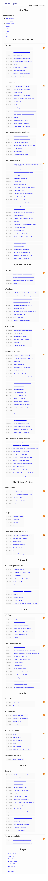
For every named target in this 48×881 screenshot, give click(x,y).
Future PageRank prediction (19, 70)
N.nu (25, 876)
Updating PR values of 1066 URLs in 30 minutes (23, 277)
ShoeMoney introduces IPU (19, 148)
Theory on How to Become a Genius (21, 588)
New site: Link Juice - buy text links (21, 123)
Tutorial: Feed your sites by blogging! (22, 73)
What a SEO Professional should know (22, 52)
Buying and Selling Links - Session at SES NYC (24, 114)
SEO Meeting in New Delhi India (21, 790)
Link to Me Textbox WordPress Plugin (22, 89)
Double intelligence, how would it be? (22, 578)
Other (7, 33)
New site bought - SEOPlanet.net (21, 407)
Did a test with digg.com (19, 151)
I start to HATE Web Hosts (19, 380)
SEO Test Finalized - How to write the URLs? (23, 218)
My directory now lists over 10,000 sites (22, 383)
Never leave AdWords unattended (21, 136)
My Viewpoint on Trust (18, 516)
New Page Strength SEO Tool (20, 184)
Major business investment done (20, 634)
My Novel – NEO (12, 863)
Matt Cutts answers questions (20, 199)
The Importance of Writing (19, 544)
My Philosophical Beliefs (19, 569)
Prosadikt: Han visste (17, 724)
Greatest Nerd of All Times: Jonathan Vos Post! (24, 778)
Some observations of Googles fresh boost (23, 202)
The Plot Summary (17, 541)
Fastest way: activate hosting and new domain (23, 476)
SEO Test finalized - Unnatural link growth (23, 236)
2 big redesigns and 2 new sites (20, 336)
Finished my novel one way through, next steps (23, 535)
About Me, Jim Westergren (13, 853)
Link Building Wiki (18, 108)
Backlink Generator (18, 92)
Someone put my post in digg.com (21, 154)
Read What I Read (12, 866)
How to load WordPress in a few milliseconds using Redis (25, 448)
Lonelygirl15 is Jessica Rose (20, 781)
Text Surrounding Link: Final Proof (21, 86)
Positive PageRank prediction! (20, 392)
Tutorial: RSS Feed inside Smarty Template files (23, 472)
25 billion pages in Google (19, 821)
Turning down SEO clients (19, 190)
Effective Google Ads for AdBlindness (22, 139)
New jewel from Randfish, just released (22, 252)
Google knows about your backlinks (21, 249)
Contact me (42, 5)
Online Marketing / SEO (11, 18)
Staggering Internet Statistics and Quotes (22, 811)
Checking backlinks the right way (21, 120)
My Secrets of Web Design (19, 345)
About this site (11, 856)
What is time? (16, 519)
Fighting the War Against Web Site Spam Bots (23, 280)
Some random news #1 (18, 181)
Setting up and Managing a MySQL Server (22, 274)
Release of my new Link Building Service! (23, 95)
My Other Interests (18, 665)
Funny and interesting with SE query (21, 824)
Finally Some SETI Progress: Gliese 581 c (22, 840)
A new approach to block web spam (21, 451)
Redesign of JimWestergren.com (20, 454)
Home (30, 5)
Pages (7, 36)
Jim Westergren (10, 4)
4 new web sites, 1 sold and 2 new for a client (23, 376)
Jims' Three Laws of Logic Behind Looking (23, 591)
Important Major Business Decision (21, 625)
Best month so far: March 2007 (20, 656)
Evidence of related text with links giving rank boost (25, 111)
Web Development (9, 21)
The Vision (16, 503)
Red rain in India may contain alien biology (22, 843)
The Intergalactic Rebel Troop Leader (22, 500)
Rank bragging (17, 175)
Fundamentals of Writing (18, 553)
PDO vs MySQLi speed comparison (21, 445)
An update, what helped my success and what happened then (26, 653)
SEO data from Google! (19, 246)
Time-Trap (16, 507)
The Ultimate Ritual (18, 491)
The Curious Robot (18, 497)
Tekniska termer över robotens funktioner (22, 749)
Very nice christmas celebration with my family (24, 687)
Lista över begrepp (17, 746)
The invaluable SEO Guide (19, 196)
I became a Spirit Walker (19, 681)
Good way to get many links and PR (21, 258)
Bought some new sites (18, 370)
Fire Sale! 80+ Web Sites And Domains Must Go (24, 358)
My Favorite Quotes (12, 861)
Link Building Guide (18, 55)
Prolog (14, 734)
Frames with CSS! (17, 283)
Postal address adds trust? (19, 215)
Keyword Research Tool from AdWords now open (24, 145)
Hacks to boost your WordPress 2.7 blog (22, 296)
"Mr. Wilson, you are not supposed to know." (23, 494)
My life (7, 28)
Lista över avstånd (17, 737)
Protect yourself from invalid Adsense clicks (22, 463)
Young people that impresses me (20, 796)
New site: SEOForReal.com (19, 240)
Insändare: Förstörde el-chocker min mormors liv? (23, 702)
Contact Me (10, 858)
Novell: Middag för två (18, 715)
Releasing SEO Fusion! (19, 230)
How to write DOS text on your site (21, 339)
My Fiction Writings (10, 23)
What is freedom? (17, 575)
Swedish (7, 31)
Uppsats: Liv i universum (18, 759)
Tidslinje (15, 743)
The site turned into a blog (19, 830)
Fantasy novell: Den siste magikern (20, 718)
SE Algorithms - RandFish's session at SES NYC (24, 212)
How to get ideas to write (18, 550)
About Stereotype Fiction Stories (20, 538)
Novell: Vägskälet (17, 721)
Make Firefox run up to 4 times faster (22, 774)
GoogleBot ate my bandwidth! (20, 420)
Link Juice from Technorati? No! (21, 178)
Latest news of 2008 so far (19, 622)
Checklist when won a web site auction (21, 460)
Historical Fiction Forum (19, 364)
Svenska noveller (11, 868)
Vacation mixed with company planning (22, 628)
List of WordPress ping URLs (20, 314)
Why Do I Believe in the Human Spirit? (22, 572)
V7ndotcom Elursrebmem (19, 227)
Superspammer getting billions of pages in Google (24, 187)
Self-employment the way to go (20, 668)
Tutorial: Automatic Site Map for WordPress (23, 305)
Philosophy (8, 26)
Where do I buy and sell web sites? (21, 142)
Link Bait (16, 64)
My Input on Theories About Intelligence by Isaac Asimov (26, 603)
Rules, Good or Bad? (18, 600)
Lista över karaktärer (17, 740)
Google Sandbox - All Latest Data (21, 67)
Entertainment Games (18, 525)
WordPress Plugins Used (19, 308)
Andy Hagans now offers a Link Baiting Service (24, 98)
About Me (36, 5)
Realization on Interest (18, 597)
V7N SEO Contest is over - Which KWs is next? (24, 631)
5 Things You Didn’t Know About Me (22, 659)
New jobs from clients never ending (21, 671)
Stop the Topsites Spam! (18, 466)
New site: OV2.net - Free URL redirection (23, 404)
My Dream (15, 522)
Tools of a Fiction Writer (18, 547)
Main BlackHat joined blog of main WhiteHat (23, 206)
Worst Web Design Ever (19, 333)
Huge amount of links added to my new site (23, 255)
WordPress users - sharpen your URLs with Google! (25, 224)
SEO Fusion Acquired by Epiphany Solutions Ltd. (24, 169)
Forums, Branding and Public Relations (22, 58)
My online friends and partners (20, 684)
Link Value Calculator (18, 104)
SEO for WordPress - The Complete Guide (23, 49)
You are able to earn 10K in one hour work (23, 818)
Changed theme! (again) (19, 317)
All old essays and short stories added (22, 815)
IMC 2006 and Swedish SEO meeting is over (23, 172)
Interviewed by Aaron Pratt (19, 209)
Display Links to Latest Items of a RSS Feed (22, 457)
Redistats (35, 876)
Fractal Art (16, 793)
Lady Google (16, 221)
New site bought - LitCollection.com (21, 423)
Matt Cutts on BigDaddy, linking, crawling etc (23, 193)
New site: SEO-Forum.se (19, 386)
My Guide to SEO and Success (20, 76)
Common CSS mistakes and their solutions (23, 330)
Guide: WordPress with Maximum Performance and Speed (26, 292)
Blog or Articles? (17, 808)
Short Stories (11, 871)
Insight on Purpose (18, 594)
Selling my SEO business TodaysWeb (22, 355)
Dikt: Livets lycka (17, 705)
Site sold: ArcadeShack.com (20, 395)
